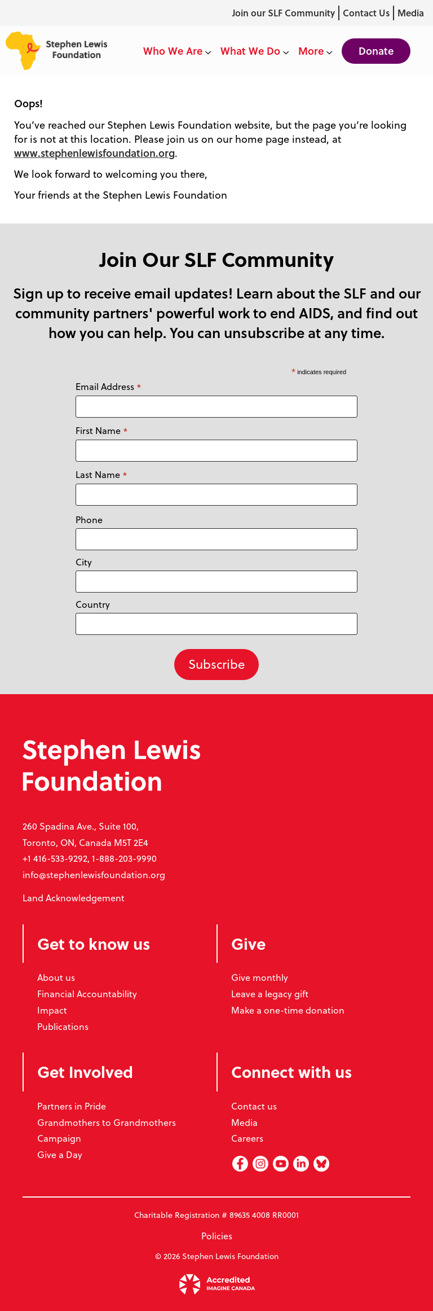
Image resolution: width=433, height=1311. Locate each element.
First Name (102, 430)
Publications (63, 1026)
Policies (216, 1236)
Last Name (101, 474)
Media (410, 12)
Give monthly (259, 977)
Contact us (254, 1106)
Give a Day (59, 1154)
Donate (376, 50)
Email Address (109, 386)
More (315, 50)
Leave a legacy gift (269, 994)
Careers (247, 1138)
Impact (52, 1010)
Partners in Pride (71, 1106)
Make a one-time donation (287, 1010)
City (84, 562)
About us (56, 977)
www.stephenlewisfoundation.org (94, 153)
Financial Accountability (87, 994)
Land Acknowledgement (74, 898)
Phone (89, 520)
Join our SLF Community (283, 12)
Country (93, 604)
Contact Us (366, 12)
